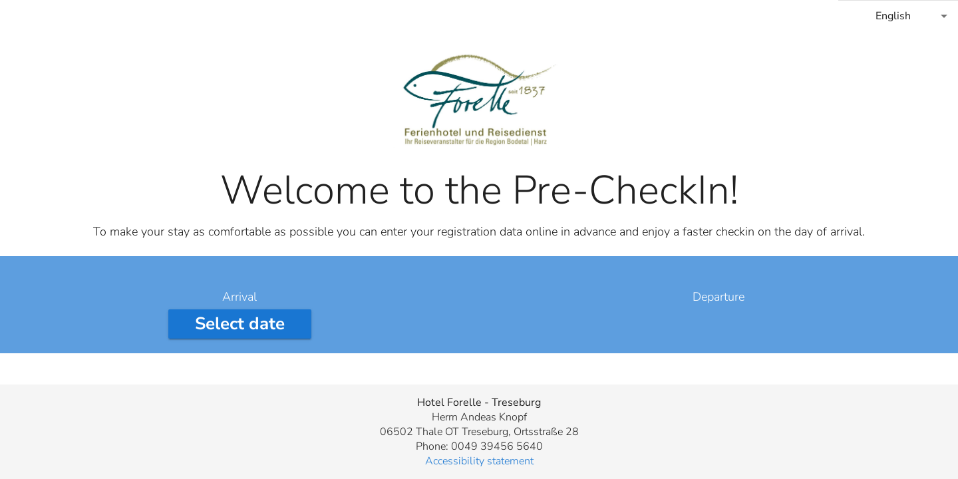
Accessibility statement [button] (479, 461)
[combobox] (898, 16)
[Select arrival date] (239, 324)
